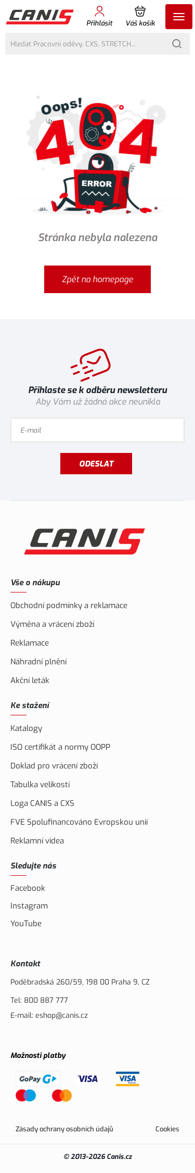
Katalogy (26, 728)
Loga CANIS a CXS (42, 803)
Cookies (167, 1129)
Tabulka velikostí (40, 784)
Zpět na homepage (97, 279)
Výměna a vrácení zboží (52, 624)
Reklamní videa (37, 841)
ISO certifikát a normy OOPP (60, 747)
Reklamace (29, 643)
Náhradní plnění (38, 662)
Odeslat (96, 464)
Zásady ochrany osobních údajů (64, 1129)
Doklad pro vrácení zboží (54, 766)
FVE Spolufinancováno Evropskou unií (79, 822)
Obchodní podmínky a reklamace (68, 605)
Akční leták (29, 680)
